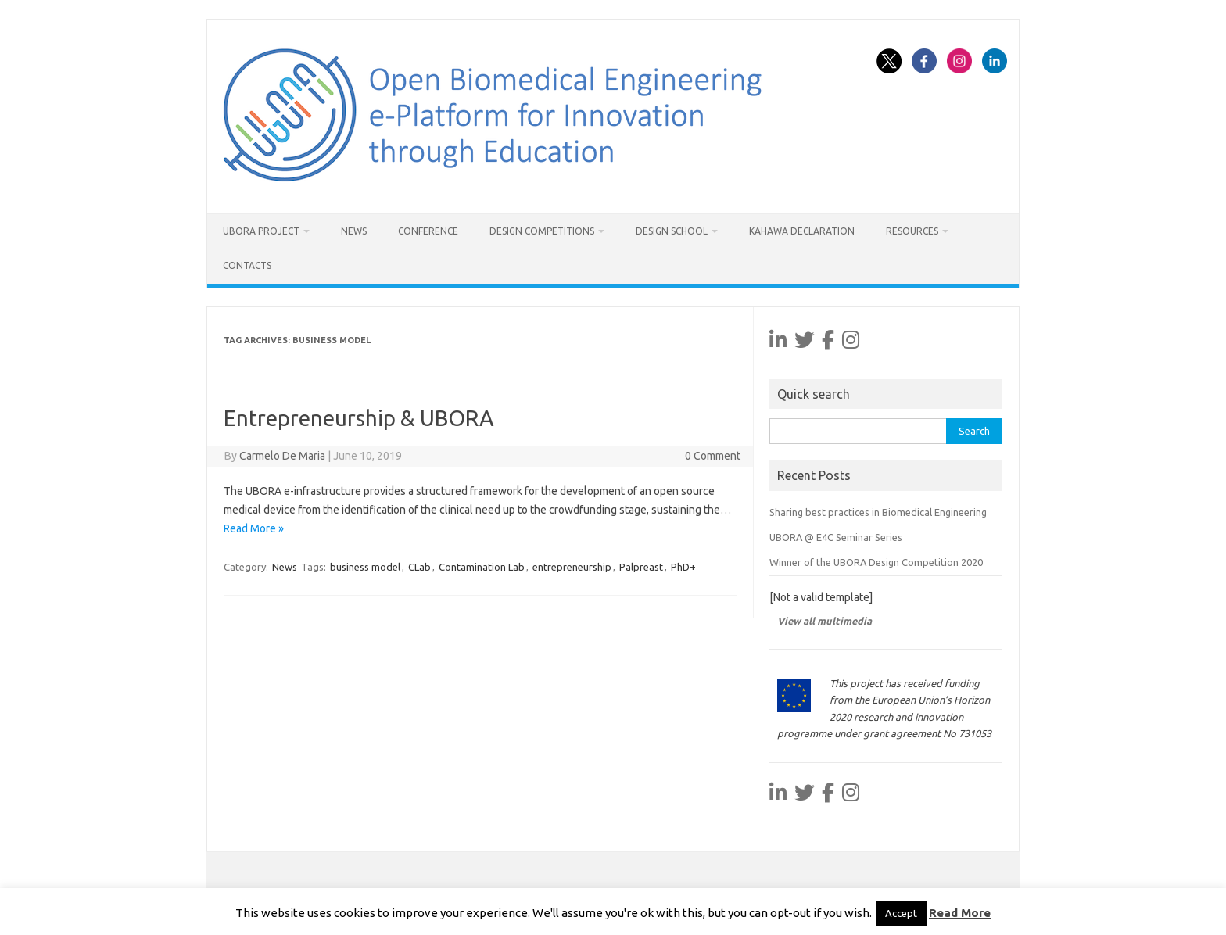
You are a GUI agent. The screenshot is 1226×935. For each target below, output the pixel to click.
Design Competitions (541, 231)
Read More (960, 912)
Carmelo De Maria (282, 456)
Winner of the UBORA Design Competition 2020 (876, 562)
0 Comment (712, 456)
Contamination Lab (482, 566)
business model (365, 566)
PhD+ (683, 566)
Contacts (247, 265)
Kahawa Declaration (802, 231)
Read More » (254, 528)
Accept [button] (901, 913)
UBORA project (261, 231)
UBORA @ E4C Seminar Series (835, 537)
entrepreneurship (571, 566)
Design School (672, 231)
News (354, 231)
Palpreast (641, 566)
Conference (428, 231)
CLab (419, 566)
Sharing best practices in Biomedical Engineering (878, 512)
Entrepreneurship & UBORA (359, 418)
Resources (912, 231)
